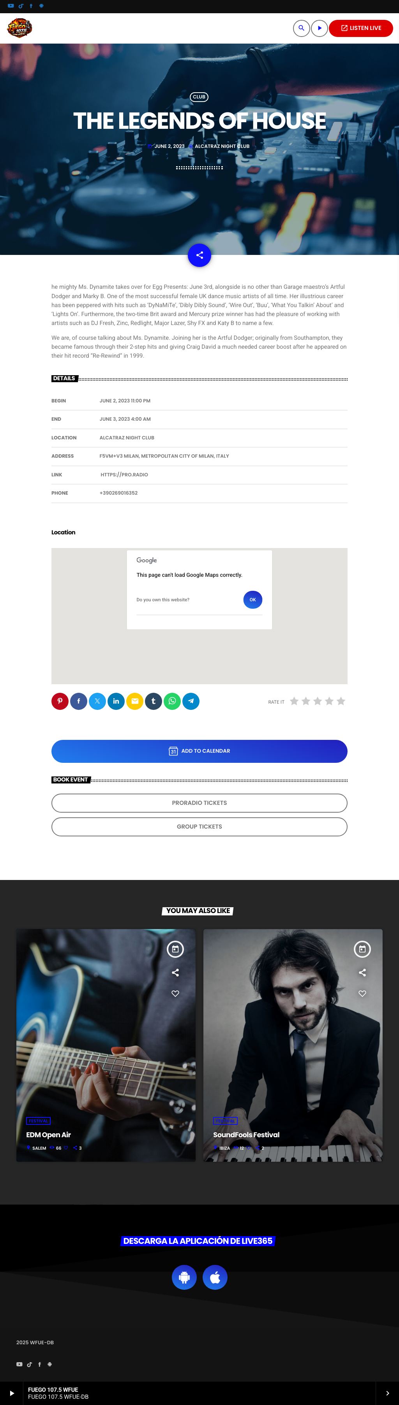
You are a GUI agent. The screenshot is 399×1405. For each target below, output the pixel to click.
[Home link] (19, 28)
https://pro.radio (124, 475)
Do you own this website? (163, 599)
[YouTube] (11, 6)
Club (199, 97)
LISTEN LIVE (361, 28)
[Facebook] (31, 6)
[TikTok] (21, 6)
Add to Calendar (199, 751)
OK (253, 599)
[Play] (319, 28)
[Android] (41, 6)
